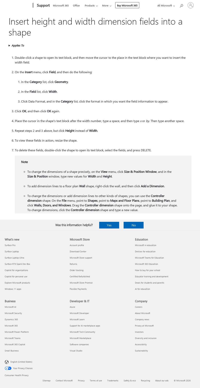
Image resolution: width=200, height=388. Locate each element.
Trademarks (112, 380)
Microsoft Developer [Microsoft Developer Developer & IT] (79, 313)
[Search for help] (181, 5)
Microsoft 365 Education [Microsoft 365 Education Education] (146, 263)
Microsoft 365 (61, 5)
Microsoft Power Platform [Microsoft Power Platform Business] (17, 331)
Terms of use (96, 380)
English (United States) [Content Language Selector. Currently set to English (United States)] (21, 361)
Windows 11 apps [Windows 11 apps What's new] (13, 288)
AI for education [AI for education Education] (142, 288)
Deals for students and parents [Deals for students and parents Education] (149, 282)
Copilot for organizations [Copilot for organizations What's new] (16, 270)
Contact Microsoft (64, 380)
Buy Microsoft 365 (127, 5)
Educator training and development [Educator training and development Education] (151, 276)
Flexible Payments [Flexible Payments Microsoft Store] (78, 288)
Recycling (145, 380)
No (134, 225)
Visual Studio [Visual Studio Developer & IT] (76, 350)
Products (90, 5)
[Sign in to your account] (190, 5)
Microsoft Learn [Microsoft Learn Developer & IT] (77, 319)
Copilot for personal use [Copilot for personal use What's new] (16, 276)
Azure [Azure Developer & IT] (72, 306)
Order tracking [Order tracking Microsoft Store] (76, 270)
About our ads (162, 380)
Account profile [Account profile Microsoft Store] (77, 245)
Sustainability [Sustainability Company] (141, 350)
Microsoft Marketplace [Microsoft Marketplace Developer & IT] (80, 338)
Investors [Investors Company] (139, 331)
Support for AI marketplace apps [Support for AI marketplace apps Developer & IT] (85, 325)
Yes (109, 225)
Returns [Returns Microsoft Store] (73, 263)
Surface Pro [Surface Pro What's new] (10, 245)
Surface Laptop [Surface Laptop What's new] (12, 251)
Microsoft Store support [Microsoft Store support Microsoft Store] (81, 257)
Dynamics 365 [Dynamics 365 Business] (11, 319)
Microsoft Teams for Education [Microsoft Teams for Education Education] (149, 257)
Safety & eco (130, 380)
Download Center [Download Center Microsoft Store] (78, 251)
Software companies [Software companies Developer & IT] (79, 344)
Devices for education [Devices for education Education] (145, 251)
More (105, 5)
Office (76, 5)
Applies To (18, 45)
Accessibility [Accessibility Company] (141, 344)
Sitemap (46, 380)
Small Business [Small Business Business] (12, 350)
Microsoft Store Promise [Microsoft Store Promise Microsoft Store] (81, 282)
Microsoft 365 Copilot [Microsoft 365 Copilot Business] (15, 344)
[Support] (43, 5)
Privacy (81, 380)
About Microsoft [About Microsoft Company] (142, 313)
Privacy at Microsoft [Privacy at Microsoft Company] (144, 325)
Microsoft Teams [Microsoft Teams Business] (13, 338)
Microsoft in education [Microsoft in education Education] (145, 245)
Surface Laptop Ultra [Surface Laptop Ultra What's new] (14, 257)
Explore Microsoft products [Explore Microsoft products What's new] (17, 282)
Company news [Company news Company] (142, 319)
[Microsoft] (18, 5)
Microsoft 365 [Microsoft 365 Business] (11, 325)
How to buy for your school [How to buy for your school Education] (147, 270)
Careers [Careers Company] (138, 306)
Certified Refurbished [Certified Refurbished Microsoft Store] (80, 276)
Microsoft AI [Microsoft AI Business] (10, 306)
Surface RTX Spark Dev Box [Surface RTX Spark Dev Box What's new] (17, 263)
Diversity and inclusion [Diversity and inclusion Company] (145, 338)
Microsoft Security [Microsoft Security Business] (13, 313)
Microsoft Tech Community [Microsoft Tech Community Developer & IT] (82, 331)
